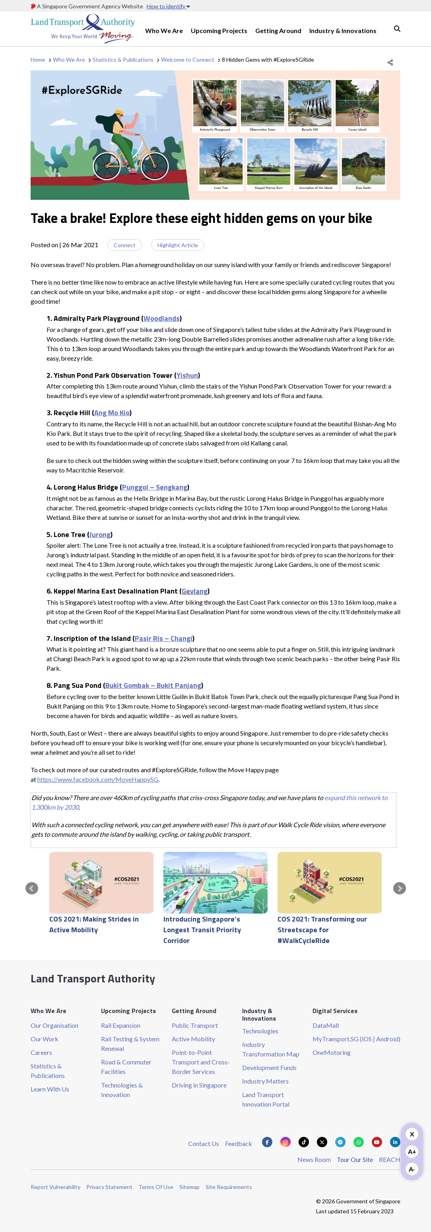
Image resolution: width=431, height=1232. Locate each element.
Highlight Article (177, 245)
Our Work (44, 1039)
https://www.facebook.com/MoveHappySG (97, 779)
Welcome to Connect (187, 59)
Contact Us (203, 1143)
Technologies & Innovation (122, 1089)
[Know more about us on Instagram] (285, 1142)
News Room (314, 1159)
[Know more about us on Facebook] (267, 1142)
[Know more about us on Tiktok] (304, 1142)
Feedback (238, 1143)
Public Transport (195, 1025)
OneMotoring (332, 1052)
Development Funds (269, 1067)
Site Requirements (229, 1186)
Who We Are (164, 30)
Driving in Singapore (199, 1085)
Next (399, 888)
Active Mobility (193, 1039)
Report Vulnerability (55, 1186)
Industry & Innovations (343, 30)
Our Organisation (54, 1025)
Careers (41, 1052)
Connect (125, 245)
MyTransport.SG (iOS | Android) (356, 1039)
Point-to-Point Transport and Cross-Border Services (201, 1061)
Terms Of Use (155, 1186)
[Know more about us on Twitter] (322, 1142)
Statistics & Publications (123, 59)
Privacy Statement (109, 1186)
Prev (31, 888)
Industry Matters (265, 1081)
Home (38, 59)
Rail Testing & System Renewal (130, 1043)
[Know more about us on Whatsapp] (358, 1142)
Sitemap (189, 1186)
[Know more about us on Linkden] (395, 1142)
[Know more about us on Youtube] (377, 1142)
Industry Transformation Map (270, 1049)
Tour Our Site (355, 1159)
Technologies (260, 1031)
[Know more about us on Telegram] (340, 1142)
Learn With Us (50, 1089)
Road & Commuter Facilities (126, 1066)
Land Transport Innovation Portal (265, 1099)
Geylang (195, 591)
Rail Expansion (120, 1025)
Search (397, 28)
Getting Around (278, 30)
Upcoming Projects (219, 30)
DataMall (326, 1025)
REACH (389, 1159)
